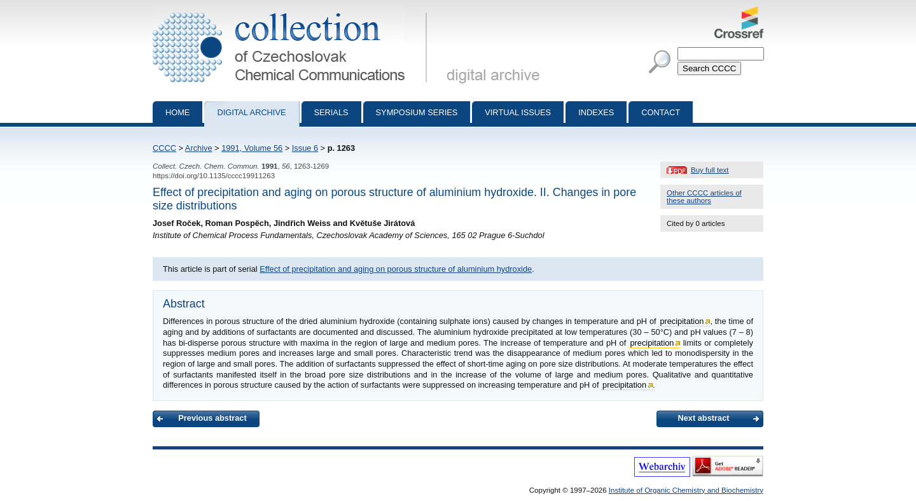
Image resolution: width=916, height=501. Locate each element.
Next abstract (703, 418)
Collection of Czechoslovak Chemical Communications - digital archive (292, 11)
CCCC (164, 148)
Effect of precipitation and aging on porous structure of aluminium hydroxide (396, 269)
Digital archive (251, 112)
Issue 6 (305, 148)
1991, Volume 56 (251, 148)
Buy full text (710, 170)
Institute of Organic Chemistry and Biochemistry (686, 490)
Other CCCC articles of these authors (704, 196)
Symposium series (417, 112)
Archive (198, 148)
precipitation (682, 321)
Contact (660, 112)
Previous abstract (212, 418)
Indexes (596, 112)
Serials (331, 112)
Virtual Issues (518, 112)
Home (177, 112)
